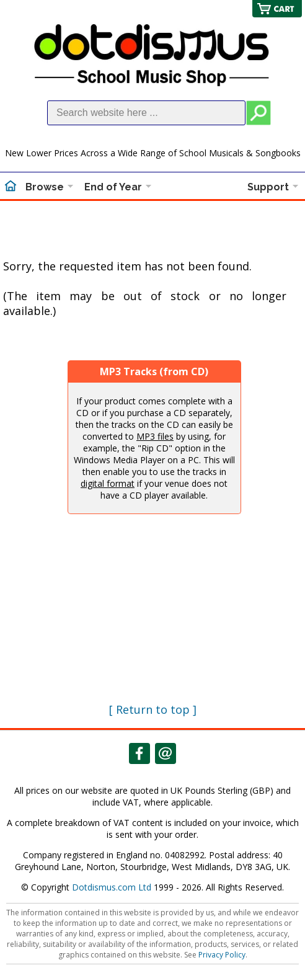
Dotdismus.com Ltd (111, 887)
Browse (44, 187)
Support (268, 187)
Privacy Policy (221, 954)
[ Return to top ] (153, 709)
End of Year (113, 187)
